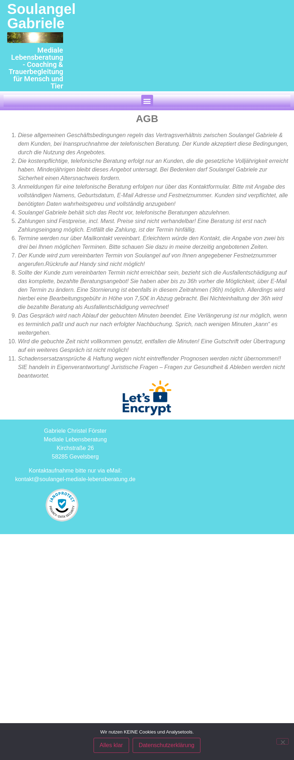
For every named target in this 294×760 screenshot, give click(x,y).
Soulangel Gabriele (41, 16)
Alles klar (111, 745)
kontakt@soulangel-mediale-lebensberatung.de (75, 479)
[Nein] (282, 741)
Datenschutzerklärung (167, 745)
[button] (147, 101)
